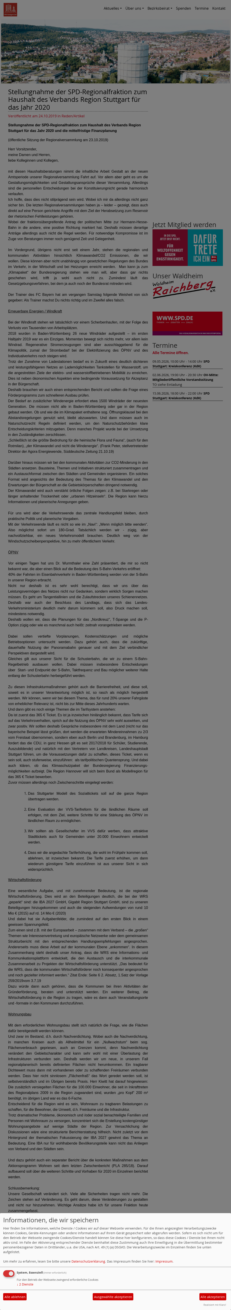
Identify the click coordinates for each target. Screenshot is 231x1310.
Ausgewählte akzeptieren (113, 1297)
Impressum (164, 1261)
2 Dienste (25, 1284)
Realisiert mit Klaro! (214, 1304)
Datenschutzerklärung (88, 1261)
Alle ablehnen (15, 1297)
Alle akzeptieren (213, 1297)
